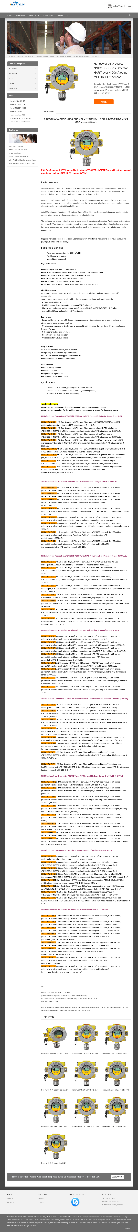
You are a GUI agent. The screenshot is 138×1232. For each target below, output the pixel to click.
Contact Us (62, 15)
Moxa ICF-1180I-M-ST (17, 101)
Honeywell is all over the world (20, 122)
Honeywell (13, 69)
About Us (20, 15)
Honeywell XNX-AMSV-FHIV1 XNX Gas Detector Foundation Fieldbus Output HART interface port (77, 1007)
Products (34, 15)
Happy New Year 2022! (17, 115)
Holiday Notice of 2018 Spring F (20, 118)
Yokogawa (13, 73)
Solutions (48, 15)
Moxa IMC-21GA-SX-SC (18, 108)
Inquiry (103, 101)
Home (13, 56)
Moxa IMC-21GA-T (16, 111)
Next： (112, 1007)
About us (10, 1199)
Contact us (10, 1202)
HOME (9, 15)
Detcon (11, 83)
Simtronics (13, 88)
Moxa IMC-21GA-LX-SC (18, 104)
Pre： (43, 1007)
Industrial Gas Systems (25, 56)
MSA (11, 78)
